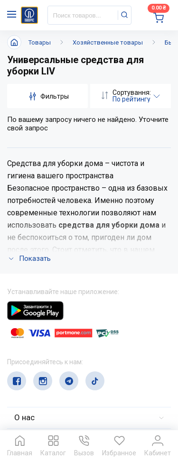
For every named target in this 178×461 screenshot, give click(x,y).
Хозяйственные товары (108, 42)
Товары (39, 42)
